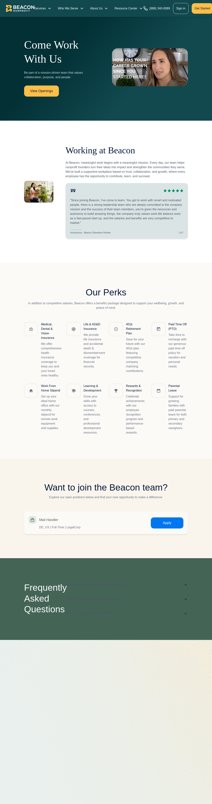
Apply (167, 523)
